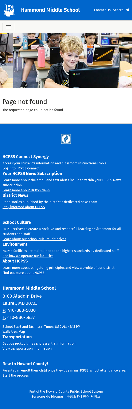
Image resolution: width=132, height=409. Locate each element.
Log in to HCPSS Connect (21, 168)
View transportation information (27, 348)
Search (118, 10)
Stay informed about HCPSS (24, 207)
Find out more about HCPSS (23, 273)
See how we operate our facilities (28, 256)
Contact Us (102, 10)
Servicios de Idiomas (47, 396)
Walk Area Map (14, 332)
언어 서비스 (92, 396)
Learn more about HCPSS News (26, 190)
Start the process (16, 375)
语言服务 (73, 396)
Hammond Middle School (50, 10)
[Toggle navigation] (8, 27)
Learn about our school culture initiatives (34, 239)
